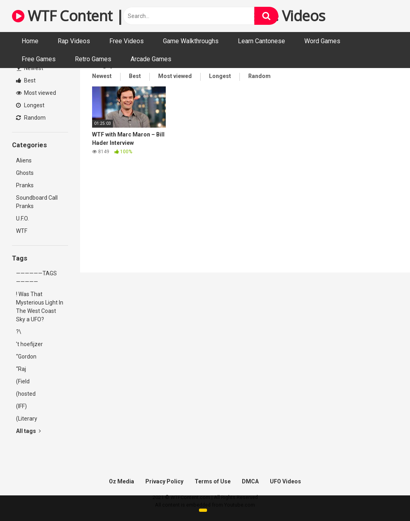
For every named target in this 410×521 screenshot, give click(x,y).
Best (26, 80)
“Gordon (26, 356)
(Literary (26, 418)
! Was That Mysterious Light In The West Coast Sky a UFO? (39, 307)
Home (30, 41)
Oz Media (121, 481)
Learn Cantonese (261, 41)
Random (31, 117)
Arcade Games (151, 59)
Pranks (25, 185)
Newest (30, 68)
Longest (30, 105)
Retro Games (93, 59)
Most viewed (36, 93)
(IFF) (21, 406)
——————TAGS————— (36, 277)
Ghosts (25, 173)
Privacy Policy (164, 481)
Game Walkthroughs (191, 41)
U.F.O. (22, 218)
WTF (21, 231)
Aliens (24, 160)
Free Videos (126, 41)
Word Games (322, 41)
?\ (18, 332)
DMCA (250, 481)
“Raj (21, 369)
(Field (23, 381)
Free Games (39, 59)
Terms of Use (213, 481)
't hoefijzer (29, 344)
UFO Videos (285, 481)
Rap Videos (74, 41)
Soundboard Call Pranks (37, 201)
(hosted (26, 394)
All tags (28, 431)
